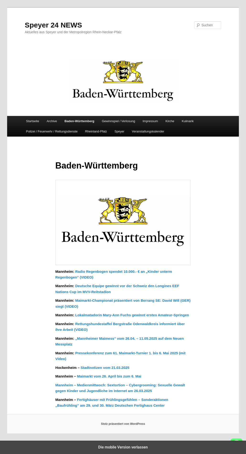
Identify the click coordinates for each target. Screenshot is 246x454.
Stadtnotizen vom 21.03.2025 (105, 368)
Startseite (32, 121)
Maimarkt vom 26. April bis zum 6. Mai (109, 376)
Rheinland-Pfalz (96, 131)
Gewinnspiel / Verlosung (118, 121)
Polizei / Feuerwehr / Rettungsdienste (52, 131)
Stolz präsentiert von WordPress (123, 424)
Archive (52, 121)
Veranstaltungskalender (148, 131)
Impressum (150, 121)
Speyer (119, 131)
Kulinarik (188, 121)
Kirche (169, 121)
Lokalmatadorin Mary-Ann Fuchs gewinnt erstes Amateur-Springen (132, 315)
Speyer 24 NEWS (53, 25)
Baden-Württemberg (79, 121)
